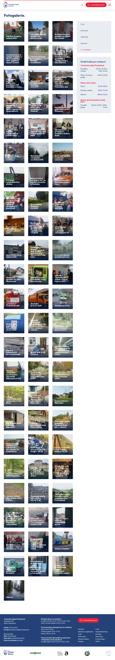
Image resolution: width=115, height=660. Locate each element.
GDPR (97, 641)
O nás (82, 24)
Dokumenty (84, 31)
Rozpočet (84, 43)
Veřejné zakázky (83, 639)
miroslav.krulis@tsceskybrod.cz (19, 630)
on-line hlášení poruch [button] (96, 5)
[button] (109, 5)
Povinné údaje (100, 639)
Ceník (80, 634)
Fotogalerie (87, 50)
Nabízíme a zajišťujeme (85, 632)
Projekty (80, 641)
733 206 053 (13, 628)
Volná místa (84, 37)
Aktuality (81, 629)
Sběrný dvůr (82, 636)
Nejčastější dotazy (101, 632)
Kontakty (98, 634)
